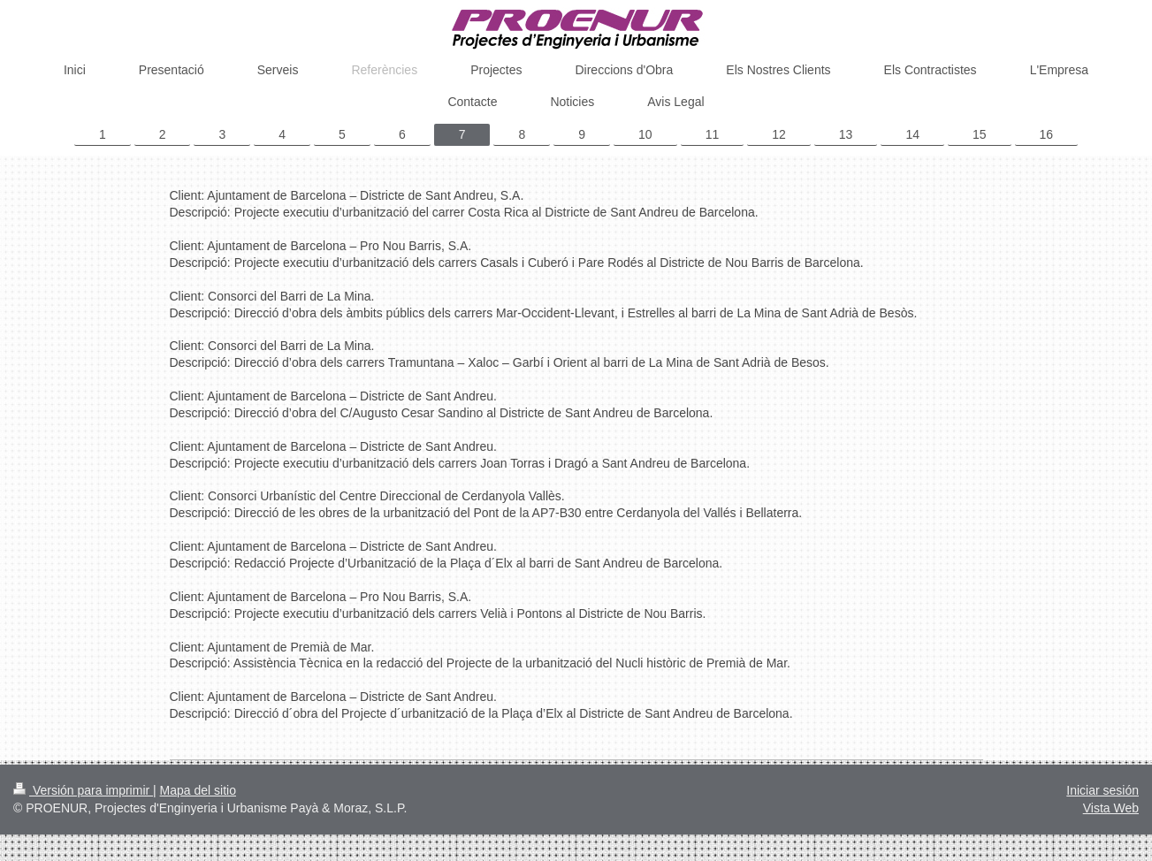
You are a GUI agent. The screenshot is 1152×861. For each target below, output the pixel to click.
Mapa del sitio (198, 790)
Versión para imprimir (83, 790)
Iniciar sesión (1102, 790)
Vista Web (1111, 808)
